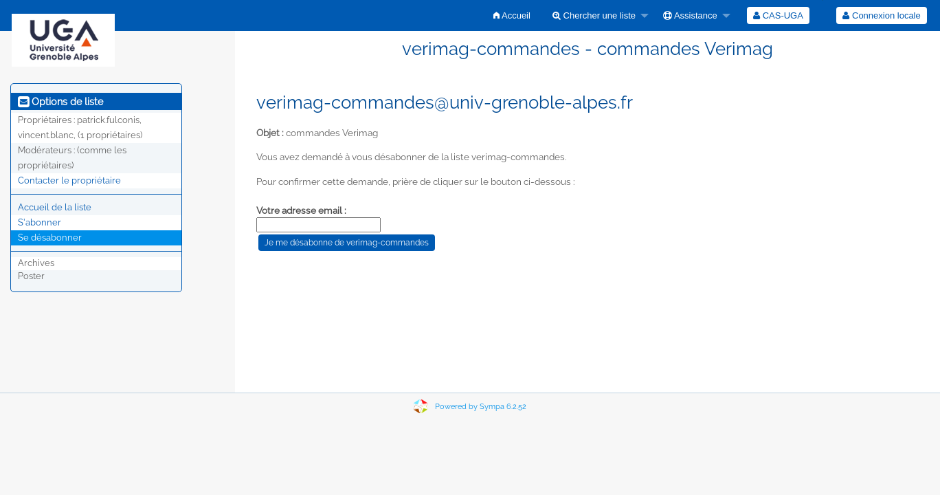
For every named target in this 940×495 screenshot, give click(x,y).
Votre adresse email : (301, 210)
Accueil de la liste (54, 207)
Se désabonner (50, 237)
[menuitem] (511, 15)
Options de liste (60, 101)
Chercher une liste (594, 15)
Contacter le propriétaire (69, 180)
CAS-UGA (778, 15)
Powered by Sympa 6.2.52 (480, 406)
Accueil (511, 15)
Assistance (690, 15)
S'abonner (39, 222)
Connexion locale (881, 15)
